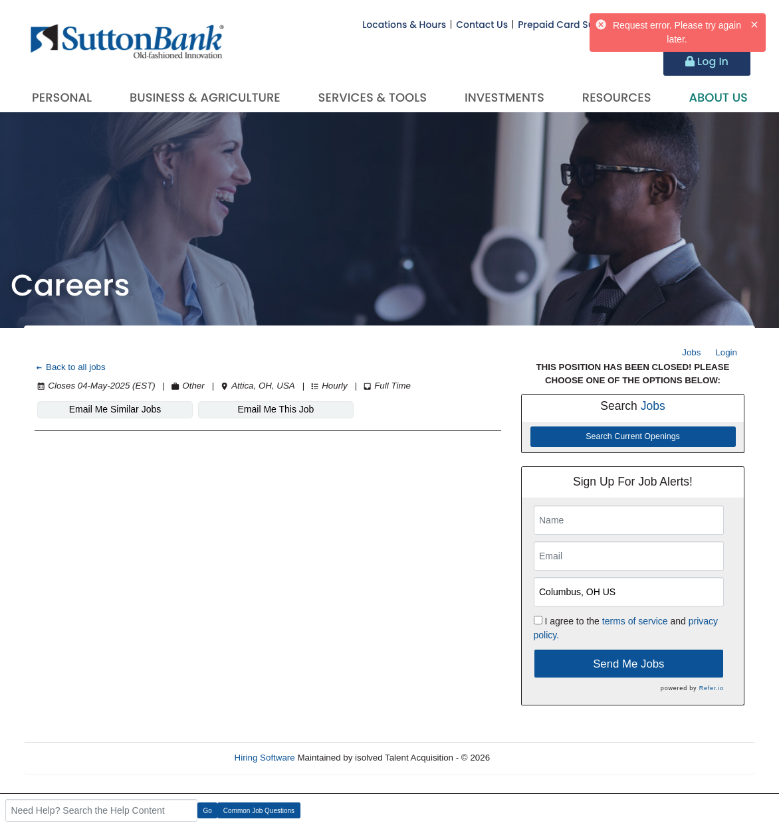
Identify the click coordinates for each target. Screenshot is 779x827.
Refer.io (711, 688)
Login (726, 352)
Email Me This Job (276, 409)
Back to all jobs (70, 367)
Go (207, 810)
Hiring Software (265, 758)
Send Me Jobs (628, 664)
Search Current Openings (633, 436)
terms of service (635, 621)
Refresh (529, 758)
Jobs (691, 352)
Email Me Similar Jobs (115, 409)
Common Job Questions (258, 810)
